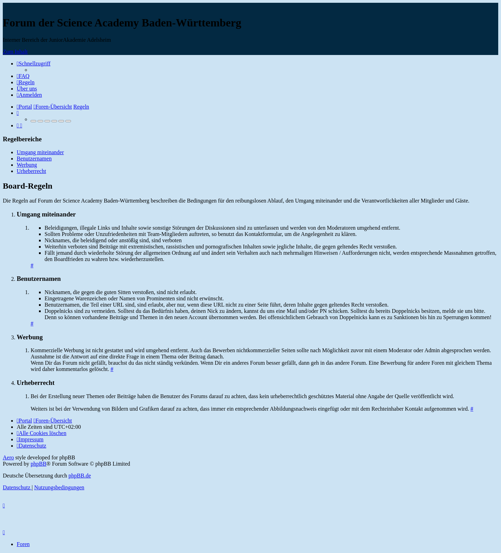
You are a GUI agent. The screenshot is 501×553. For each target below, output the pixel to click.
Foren (23, 544)
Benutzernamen (34, 158)
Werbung (27, 165)
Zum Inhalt (15, 52)
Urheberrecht (31, 171)
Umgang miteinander (40, 152)
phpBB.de (80, 476)
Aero (8, 457)
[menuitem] (23, 76)
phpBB (38, 464)
